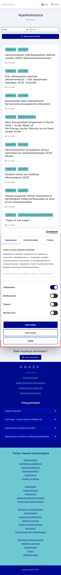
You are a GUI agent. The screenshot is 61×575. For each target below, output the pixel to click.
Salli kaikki (30, 325)
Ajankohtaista (30, 547)
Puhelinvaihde (30, 513)
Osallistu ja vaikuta (30, 479)
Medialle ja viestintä (30, 543)
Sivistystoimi (30, 494)
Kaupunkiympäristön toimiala (30, 498)
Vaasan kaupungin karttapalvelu (30, 382)
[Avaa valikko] (55, 4)
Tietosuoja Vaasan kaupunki (30, 540)
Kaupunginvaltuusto (30, 467)
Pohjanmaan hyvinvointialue (30, 501)
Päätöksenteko (30, 460)
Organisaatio (30, 486)
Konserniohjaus (30, 490)
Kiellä (30, 341)
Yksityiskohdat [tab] (30, 240)
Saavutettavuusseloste (30, 393)
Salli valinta (30, 333)
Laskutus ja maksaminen (30, 517)
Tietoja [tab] (50, 240)
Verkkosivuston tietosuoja (30, 388)
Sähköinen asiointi (30, 521)
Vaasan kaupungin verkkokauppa (30, 532)
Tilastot (30, 551)
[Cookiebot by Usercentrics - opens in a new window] (46, 232)
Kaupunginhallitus (30, 471)
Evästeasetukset (30, 377)
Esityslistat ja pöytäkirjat (30, 463)
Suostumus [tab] (11, 240)
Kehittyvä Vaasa (30, 555)
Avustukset (30, 528)
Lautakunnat (30, 475)
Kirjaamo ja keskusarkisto (30, 524)
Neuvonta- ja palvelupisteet (30, 509)
